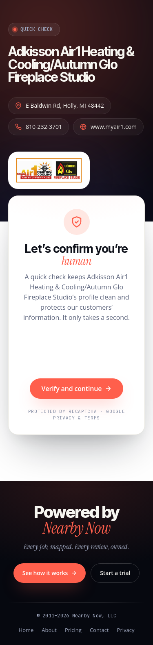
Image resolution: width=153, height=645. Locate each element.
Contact (99, 630)
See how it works (49, 573)
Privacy (126, 630)
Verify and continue (77, 388)
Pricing (73, 630)
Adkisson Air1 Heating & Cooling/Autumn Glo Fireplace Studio (71, 64)
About (49, 630)
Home (26, 630)
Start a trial (115, 573)
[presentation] (77, 351)
